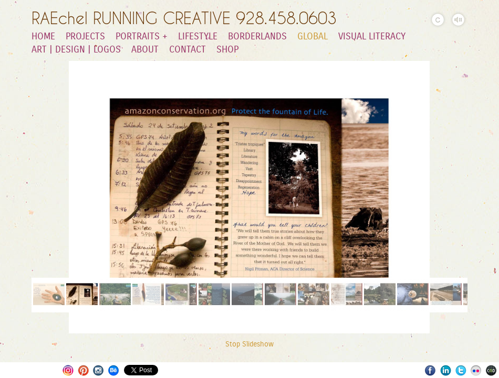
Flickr (476, 370)
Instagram (68, 370)
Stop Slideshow (249, 344)
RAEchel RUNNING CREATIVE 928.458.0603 (184, 18)
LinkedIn (445, 370)
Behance (113, 370)
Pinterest (83, 370)
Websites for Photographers (491, 370)
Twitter (460, 370)
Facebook (430, 370)
